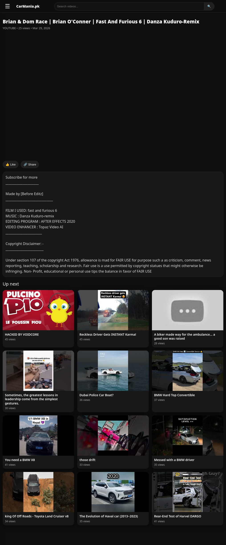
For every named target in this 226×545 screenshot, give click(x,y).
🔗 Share (30, 164)
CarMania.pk (28, 6)
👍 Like (11, 164)
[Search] (129, 6)
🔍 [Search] (209, 6)
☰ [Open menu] (7, 6)
